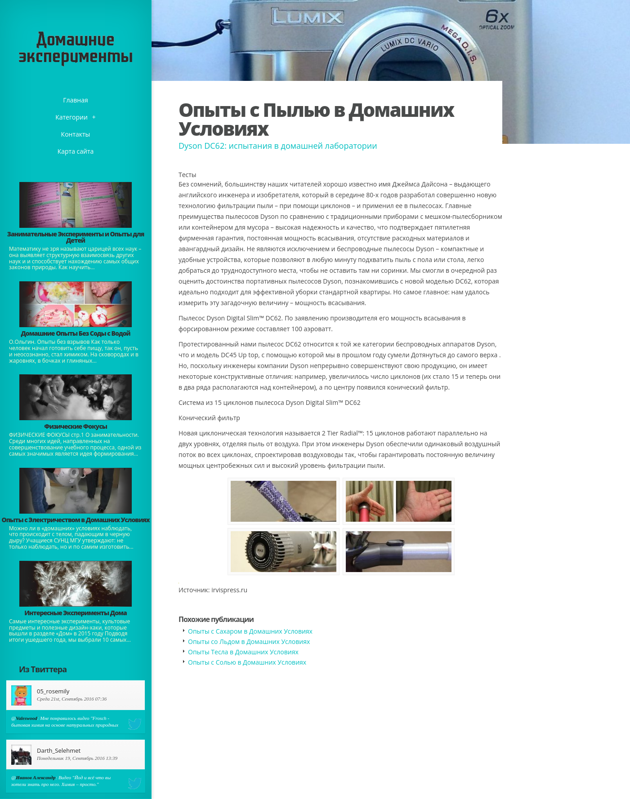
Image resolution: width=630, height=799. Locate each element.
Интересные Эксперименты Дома (75, 612)
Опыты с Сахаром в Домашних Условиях (250, 631)
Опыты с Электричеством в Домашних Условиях (75, 519)
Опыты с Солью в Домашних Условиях (247, 662)
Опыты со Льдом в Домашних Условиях (249, 641)
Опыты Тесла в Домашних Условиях (243, 652)
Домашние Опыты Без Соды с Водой (75, 333)
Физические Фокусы (75, 426)
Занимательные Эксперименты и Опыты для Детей (75, 237)
